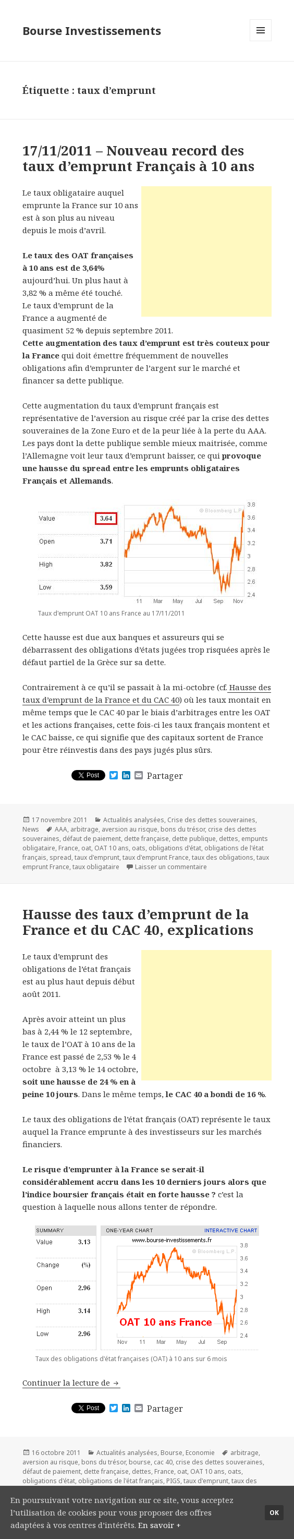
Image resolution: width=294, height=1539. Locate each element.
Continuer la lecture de (71, 1382)
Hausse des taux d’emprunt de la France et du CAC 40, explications (137, 922)
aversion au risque (129, 829)
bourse (140, 1462)
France (68, 848)
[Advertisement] (206, 251)
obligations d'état (175, 848)
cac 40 (163, 1462)
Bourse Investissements (91, 30)
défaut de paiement (92, 838)
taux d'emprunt (97, 857)
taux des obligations (222, 857)
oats (138, 848)
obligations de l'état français (120, 1480)
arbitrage (84, 829)
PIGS (173, 1480)
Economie (200, 1452)
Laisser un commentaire (171, 866)
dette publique (194, 838)
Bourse (171, 1452)
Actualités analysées (133, 819)
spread (60, 857)
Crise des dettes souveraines (211, 819)
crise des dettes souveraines (219, 1462)
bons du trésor (183, 829)
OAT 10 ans (111, 848)
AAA (61, 829)
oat (86, 848)
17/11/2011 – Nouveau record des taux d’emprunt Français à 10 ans (138, 158)
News (30, 829)
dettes (228, 838)
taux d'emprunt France (156, 857)
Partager (165, 776)
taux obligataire (95, 866)
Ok (274, 1512)
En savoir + (159, 1525)
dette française (146, 838)
